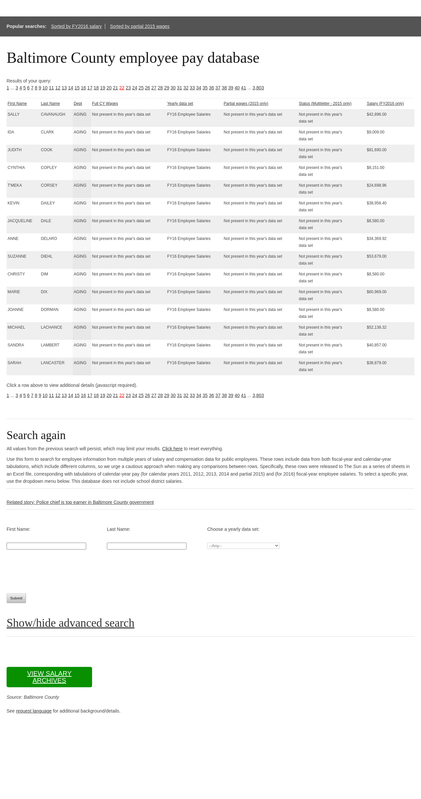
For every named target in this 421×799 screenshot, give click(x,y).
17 (89, 87)
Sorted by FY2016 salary (76, 26)
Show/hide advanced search (71, 623)
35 (205, 87)
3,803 (258, 87)
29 (166, 87)
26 (147, 87)
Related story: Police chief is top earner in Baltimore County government (80, 502)
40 (237, 87)
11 (51, 87)
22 (122, 87)
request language (34, 711)
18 (96, 87)
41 (243, 87)
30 (173, 87)
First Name (17, 103)
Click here (172, 448)
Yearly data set (180, 103)
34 (198, 87)
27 (154, 87)
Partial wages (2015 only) (246, 103)
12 (58, 87)
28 (160, 87)
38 (224, 87)
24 (134, 87)
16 (83, 87)
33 (192, 87)
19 (102, 87)
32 (185, 87)
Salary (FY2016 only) (385, 103)
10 (45, 87)
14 (70, 87)
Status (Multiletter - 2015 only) (325, 103)
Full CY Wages (105, 103)
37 (218, 87)
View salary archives (49, 677)
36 (211, 87)
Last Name (50, 103)
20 (109, 87)
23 (128, 87)
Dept (78, 103)
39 (231, 87)
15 (77, 87)
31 (179, 87)
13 (64, 87)
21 (115, 87)
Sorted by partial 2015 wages (139, 26)
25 (141, 87)
